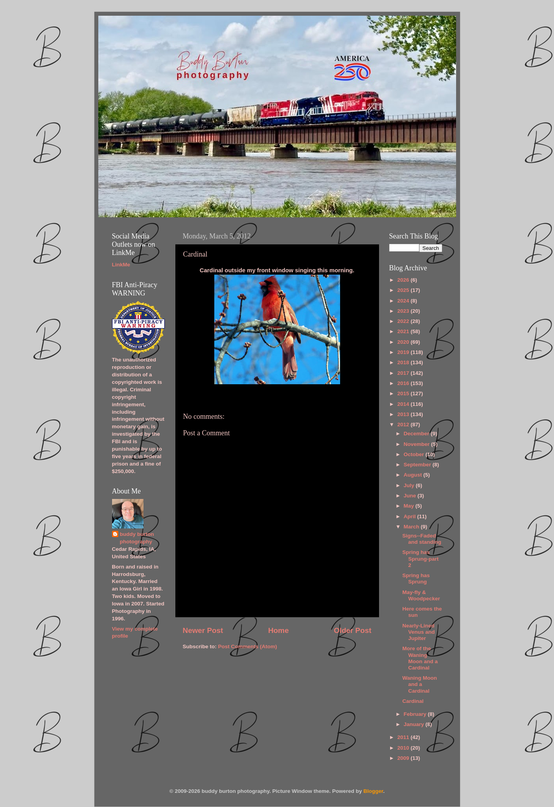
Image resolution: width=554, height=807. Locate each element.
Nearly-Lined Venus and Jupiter (418, 632)
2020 (403, 342)
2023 (403, 311)
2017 (403, 373)
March (412, 527)
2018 (403, 362)
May (410, 506)
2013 (403, 414)
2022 (403, 321)
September (418, 465)
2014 (403, 404)
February (416, 714)
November (417, 444)
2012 (403, 424)
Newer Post (203, 630)
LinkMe (121, 265)
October (415, 454)
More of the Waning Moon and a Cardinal (420, 658)
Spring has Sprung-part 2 (420, 558)
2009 (403, 758)
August (413, 475)
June (411, 496)
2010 (403, 748)
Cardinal (412, 701)
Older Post (353, 630)
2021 (403, 331)
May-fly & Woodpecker (421, 595)
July (410, 485)
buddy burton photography (137, 538)
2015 (403, 393)
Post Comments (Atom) (247, 646)
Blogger (373, 791)
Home (278, 630)
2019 (403, 352)
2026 (403, 280)
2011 (403, 737)
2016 (403, 383)
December (417, 434)
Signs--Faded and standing (421, 539)
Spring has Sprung (416, 578)
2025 (403, 290)
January (415, 724)
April (411, 516)
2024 (403, 301)
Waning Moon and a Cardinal (419, 684)
